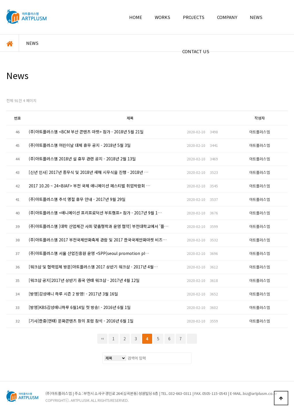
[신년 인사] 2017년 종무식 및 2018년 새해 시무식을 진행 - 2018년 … (88, 172)
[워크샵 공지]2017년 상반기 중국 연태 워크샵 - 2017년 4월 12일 (84, 280)
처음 (102, 339)
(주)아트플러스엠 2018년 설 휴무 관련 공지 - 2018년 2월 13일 (82, 159)
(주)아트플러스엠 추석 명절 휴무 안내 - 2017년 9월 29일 (77, 199)
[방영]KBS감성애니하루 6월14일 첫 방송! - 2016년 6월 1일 (80, 307)
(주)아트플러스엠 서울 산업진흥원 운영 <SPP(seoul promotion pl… (89, 253)
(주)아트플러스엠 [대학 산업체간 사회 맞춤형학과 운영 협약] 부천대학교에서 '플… (98, 226)
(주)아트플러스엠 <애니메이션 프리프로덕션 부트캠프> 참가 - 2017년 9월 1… (95, 213)
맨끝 (192, 339)
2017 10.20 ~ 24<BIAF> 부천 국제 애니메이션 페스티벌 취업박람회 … (89, 186)
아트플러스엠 (26, 16)
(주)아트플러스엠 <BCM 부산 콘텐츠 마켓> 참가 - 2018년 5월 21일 (86, 132)
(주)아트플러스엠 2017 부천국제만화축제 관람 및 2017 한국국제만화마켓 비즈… (98, 240)
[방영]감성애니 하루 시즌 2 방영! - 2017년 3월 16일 (73, 294)
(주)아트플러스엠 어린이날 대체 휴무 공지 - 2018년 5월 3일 (80, 145)
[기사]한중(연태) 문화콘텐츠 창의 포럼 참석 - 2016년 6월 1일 (81, 321)
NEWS (32, 43)
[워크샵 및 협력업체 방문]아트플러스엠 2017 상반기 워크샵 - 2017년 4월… (93, 267)
